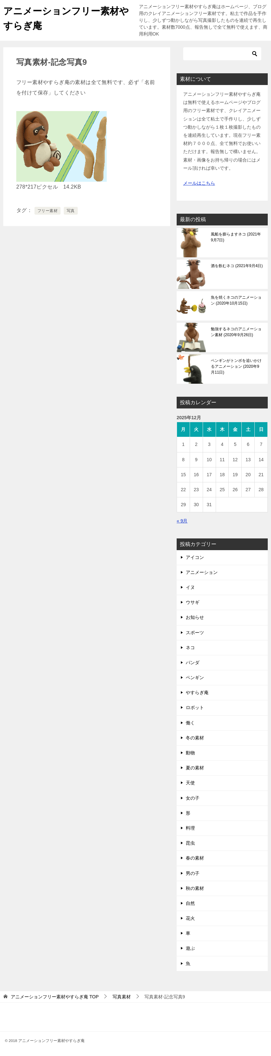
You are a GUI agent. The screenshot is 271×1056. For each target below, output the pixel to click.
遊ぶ (190, 948)
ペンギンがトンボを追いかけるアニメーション (236, 366)
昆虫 (190, 843)
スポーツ (195, 632)
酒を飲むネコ (237, 266)
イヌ (190, 587)
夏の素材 (195, 767)
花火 (190, 918)
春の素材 (195, 858)
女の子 (192, 798)
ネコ (190, 647)
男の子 (192, 873)
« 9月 (182, 520)
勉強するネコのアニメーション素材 (236, 332)
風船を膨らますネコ (236, 237)
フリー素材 (47, 210)
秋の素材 (195, 888)
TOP (55, 996)
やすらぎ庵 (197, 692)
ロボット (195, 707)
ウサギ (192, 602)
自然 (190, 903)
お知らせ (195, 617)
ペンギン (195, 677)
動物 (190, 752)
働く (190, 722)
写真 (71, 210)
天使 (190, 782)
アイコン (195, 557)
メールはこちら (199, 183)
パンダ (192, 662)
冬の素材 (195, 737)
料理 (190, 828)
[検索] (222, 53)
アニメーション (202, 572)
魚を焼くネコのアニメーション (236, 300)
